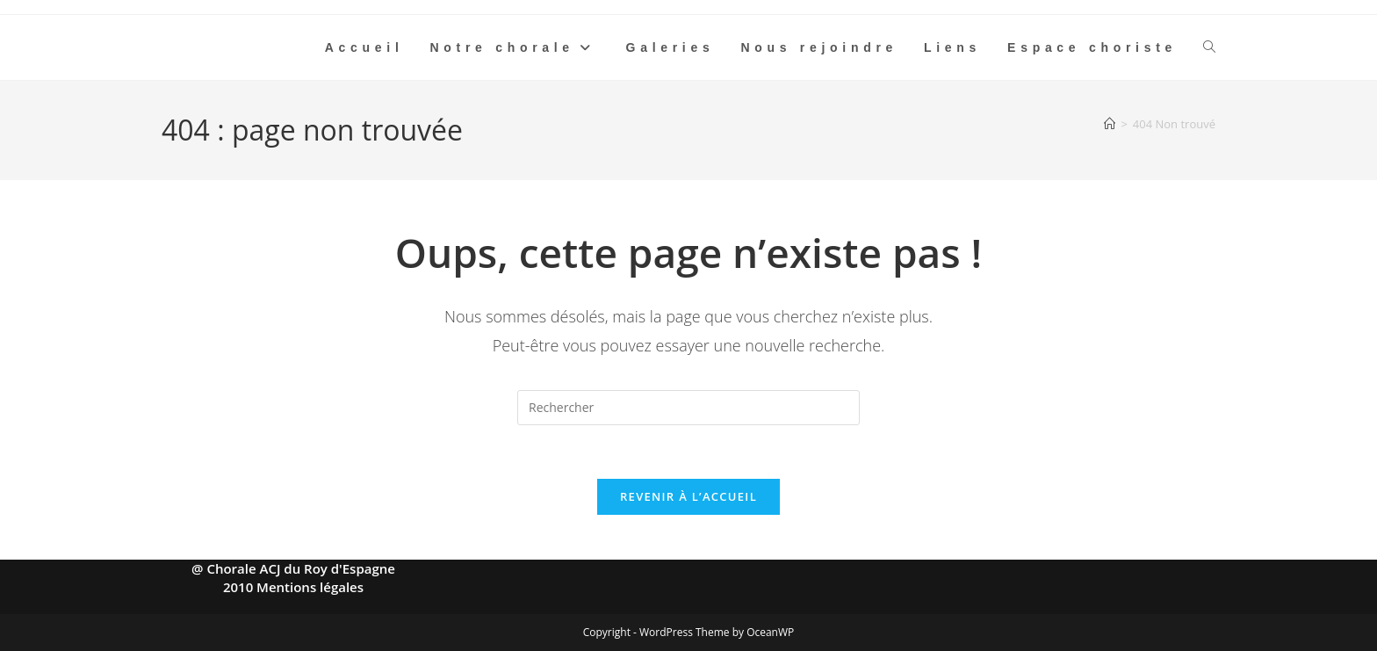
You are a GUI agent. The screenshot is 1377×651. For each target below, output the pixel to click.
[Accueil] (1109, 124)
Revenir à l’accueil (688, 496)
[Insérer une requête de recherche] (688, 407)
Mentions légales (310, 587)
